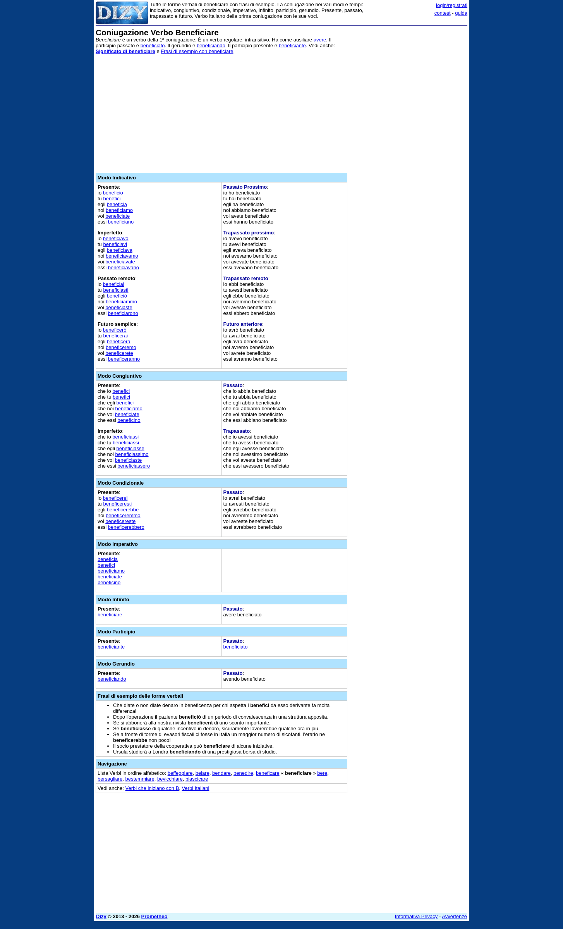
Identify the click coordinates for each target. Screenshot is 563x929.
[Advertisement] (409, 144)
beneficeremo (121, 347)
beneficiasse (130, 448)
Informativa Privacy (416, 916)
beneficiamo (119, 210)
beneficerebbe (123, 510)
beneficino (128, 420)
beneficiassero (133, 466)
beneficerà (118, 341)
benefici (111, 198)
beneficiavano (123, 267)
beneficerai (115, 336)
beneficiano (121, 222)
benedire (243, 773)
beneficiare (110, 615)
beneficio (113, 193)
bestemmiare (139, 779)
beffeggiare (180, 773)
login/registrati (451, 5)
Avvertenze (454, 916)
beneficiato (153, 45)
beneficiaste (118, 307)
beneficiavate (120, 262)
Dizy (101, 916)
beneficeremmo (123, 515)
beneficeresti (117, 504)
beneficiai (113, 284)
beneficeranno (124, 359)
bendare (221, 773)
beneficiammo (121, 302)
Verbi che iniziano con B (152, 788)
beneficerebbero (126, 527)
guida (461, 13)
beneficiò (117, 296)
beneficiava (119, 250)
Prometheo (154, 916)
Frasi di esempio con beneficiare (197, 51)
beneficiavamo (122, 256)
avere (320, 40)
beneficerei (115, 498)
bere (322, 773)
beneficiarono (123, 313)
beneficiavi (115, 244)
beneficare (268, 773)
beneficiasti (115, 290)
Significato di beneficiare (125, 51)
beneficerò (115, 330)
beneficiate (117, 216)
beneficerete (119, 353)
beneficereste (120, 521)
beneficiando (211, 45)
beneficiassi (125, 437)
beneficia (117, 204)
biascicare (196, 779)
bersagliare (110, 779)
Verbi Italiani (195, 788)
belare (202, 773)
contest (442, 13)
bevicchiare (170, 779)
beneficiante (292, 45)
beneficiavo (116, 238)
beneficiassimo (132, 454)
